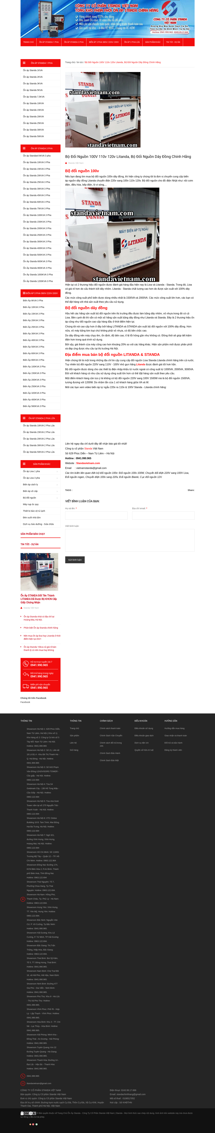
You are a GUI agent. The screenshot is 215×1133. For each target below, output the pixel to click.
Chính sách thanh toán (110, 728)
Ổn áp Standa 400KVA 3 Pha (37, 248)
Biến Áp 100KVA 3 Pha (34, 366)
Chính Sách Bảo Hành (110, 753)
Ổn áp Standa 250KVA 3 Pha (37, 235)
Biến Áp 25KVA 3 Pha (33, 327)
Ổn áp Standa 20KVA (33, 116)
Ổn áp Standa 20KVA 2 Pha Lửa (39, 438)
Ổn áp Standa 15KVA (33, 110)
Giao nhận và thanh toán (176, 735)
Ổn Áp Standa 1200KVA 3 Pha (38, 281)
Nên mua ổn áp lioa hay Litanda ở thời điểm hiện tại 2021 (42, 637)
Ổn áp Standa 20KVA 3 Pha (36, 175)
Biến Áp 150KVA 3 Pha (34, 373)
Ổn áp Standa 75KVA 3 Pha (36, 208)
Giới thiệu (27, 50)
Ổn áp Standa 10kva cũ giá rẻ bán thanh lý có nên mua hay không (40, 648)
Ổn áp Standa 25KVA (33, 123)
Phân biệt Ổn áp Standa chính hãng (41, 627)
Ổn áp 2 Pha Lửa (132, 42)
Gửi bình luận (75, 560)
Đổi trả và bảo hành (173, 743)
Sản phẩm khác (153, 42)
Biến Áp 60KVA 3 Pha (33, 353)
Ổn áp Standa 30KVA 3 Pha (36, 188)
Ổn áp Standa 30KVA (33, 129)
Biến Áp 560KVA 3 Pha (34, 406)
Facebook (25, 702)
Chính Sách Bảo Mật (109, 760)
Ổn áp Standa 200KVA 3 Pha (37, 228)
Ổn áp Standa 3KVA (33, 83)
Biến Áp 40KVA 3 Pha (33, 340)
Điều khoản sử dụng (144, 728)
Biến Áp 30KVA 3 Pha (33, 333)
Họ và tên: (71, 508)
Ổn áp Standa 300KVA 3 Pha (37, 241)
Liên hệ (73, 743)
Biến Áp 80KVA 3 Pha (33, 360)
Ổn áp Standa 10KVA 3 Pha (36, 162)
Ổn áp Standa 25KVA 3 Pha (36, 182)
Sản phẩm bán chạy (33, 534)
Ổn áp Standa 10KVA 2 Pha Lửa (39, 425)
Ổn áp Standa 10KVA (33, 103)
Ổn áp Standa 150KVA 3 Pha (37, 221)
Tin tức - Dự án (29, 544)
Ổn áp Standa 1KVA (33, 70)
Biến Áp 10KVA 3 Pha (33, 307)
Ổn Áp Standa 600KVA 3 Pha (37, 261)
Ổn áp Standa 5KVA (33, 90)
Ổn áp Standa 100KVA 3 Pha (37, 215)
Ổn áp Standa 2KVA (33, 77)
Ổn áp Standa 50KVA (33, 136)
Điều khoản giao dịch (144, 735)
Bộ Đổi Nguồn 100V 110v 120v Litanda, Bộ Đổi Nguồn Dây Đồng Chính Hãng (128, 156)
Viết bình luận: (72, 526)
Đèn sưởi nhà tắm (32, 517)
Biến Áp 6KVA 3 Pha (33, 300)
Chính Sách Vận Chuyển (111, 735)
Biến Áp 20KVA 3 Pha (33, 320)
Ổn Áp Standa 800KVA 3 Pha (37, 268)
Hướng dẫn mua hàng (174, 728)
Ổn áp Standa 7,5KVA (34, 96)
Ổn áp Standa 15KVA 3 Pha (36, 169)
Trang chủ (28, 42)
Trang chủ (74, 728)
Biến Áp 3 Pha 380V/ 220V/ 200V (104, 42)
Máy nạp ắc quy (31, 504)
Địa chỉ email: (139, 508)
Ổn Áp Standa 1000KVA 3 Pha (38, 274)
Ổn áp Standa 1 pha (49, 42)
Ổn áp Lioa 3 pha (31, 478)
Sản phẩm (74, 735)
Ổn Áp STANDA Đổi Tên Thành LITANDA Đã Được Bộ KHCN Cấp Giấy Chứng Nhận (39, 599)
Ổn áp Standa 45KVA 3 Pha (36, 195)
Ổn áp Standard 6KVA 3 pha (37, 155)
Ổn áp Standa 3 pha (74, 42)
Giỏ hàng (74, 750)
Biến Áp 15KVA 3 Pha (33, 313)
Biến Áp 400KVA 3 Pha (34, 399)
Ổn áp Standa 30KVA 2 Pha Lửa (39, 445)
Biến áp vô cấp (30, 491)
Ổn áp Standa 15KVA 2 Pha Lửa (39, 432)
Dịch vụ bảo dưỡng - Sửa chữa (38, 524)
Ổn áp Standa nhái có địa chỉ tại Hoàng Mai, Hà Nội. (39, 618)
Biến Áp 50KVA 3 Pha (33, 346)
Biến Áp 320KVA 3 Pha (34, 393)
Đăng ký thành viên (173, 750)
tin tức (80, 62)
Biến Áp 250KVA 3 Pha (34, 386)
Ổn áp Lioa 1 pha (31, 471)
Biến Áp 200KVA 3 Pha (34, 380)
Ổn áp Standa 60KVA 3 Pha (36, 202)
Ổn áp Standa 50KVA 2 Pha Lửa (39, 452)
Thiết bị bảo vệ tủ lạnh (34, 511)
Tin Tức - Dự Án (173, 42)
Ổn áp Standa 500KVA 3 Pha (37, 254)
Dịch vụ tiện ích (142, 743)
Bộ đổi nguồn (29, 497)
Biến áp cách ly (30, 484)
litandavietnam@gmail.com (39, 1083)
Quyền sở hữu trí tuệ (144, 750)
